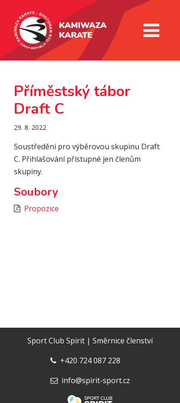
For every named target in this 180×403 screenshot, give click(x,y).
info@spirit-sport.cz (96, 380)
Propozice (41, 208)
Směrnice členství (123, 341)
